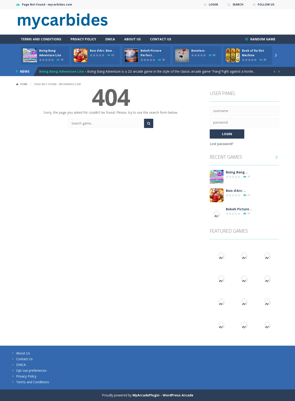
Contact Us (160, 39)
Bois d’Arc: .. (236, 190)
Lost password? (221, 144)
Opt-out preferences (31, 370)
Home (23, 84)
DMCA (110, 39)
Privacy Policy (83, 39)
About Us (132, 39)
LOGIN (213, 4)
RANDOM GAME (262, 39)
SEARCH (238, 4)
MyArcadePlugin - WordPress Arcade (163, 395)
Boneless (198, 51)
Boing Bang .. (237, 172)
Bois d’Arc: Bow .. (102, 51)
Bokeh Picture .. (239, 209)
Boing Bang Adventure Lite (61, 71)
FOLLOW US (266, 4)
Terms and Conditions (41, 39)
